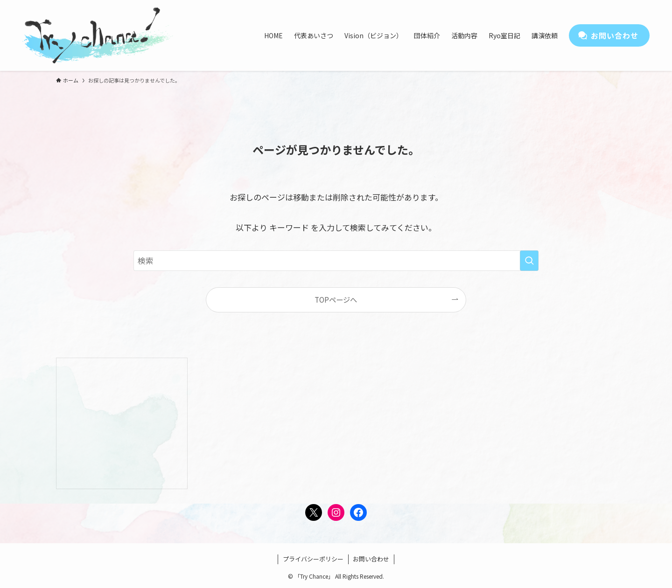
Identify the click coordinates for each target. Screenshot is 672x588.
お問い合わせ (371, 558)
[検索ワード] (336, 260)
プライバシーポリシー (313, 558)
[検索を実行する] (529, 260)
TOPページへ (336, 299)
